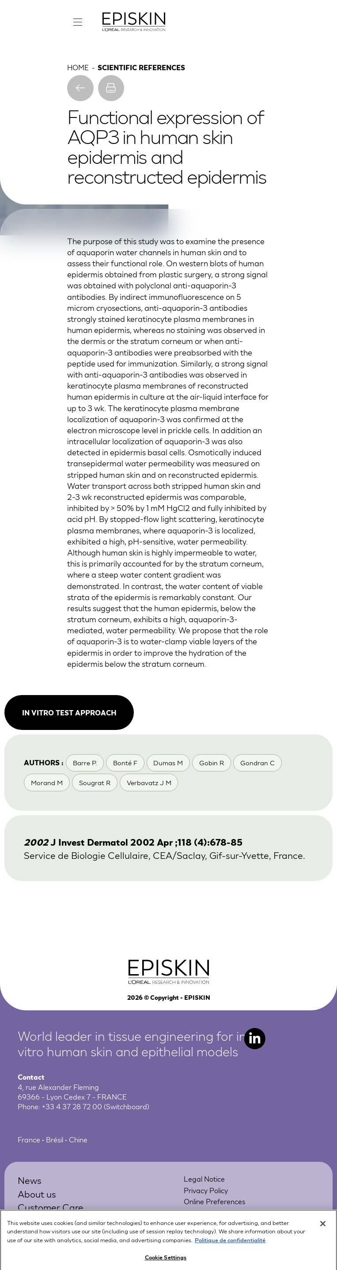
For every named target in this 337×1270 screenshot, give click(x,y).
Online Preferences (214, 1201)
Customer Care (50, 1207)
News (30, 1180)
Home (78, 67)
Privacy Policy (206, 1189)
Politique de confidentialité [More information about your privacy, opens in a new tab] (230, 1245)
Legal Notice (204, 1178)
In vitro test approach (69, 712)
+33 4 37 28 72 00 (72, 1106)
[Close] (323, 1229)
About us (37, 1193)
